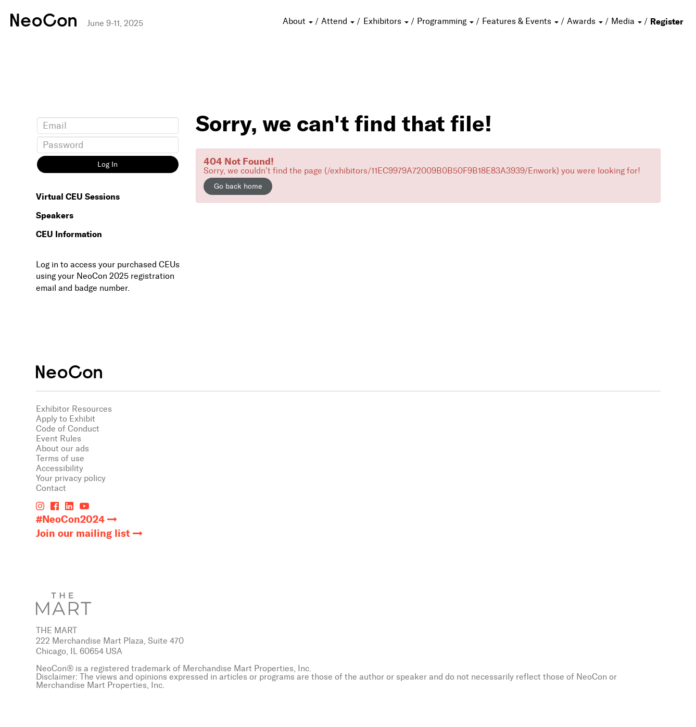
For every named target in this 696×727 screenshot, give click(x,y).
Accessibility (59, 468)
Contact (51, 488)
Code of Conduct (67, 429)
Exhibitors (387, 21)
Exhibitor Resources (74, 409)
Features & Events (521, 21)
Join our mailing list (83, 533)
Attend (339, 21)
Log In (107, 164)
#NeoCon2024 (70, 519)
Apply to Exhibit (65, 419)
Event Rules (58, 438)
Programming (446, 21)
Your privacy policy (71, 478)
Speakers (54, 215)
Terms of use (60, 458)
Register (667, 21)
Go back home (238, 186)
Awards (586, 21)
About (299, 21)
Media (627, 21)
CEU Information (69, 234)
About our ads (62, 448)
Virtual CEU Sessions (78, 196)
